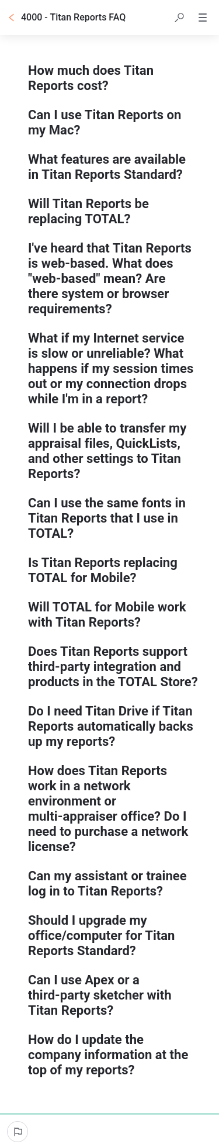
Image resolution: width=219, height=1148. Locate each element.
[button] (179, 18)
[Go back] (12, 18)
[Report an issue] (17, 1131)
